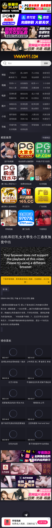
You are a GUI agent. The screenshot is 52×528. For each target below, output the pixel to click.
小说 (4, 116)
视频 (4, 85)
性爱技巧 (46, 119)
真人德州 (24, 73)
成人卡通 (35, 93)
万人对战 (35, 73)
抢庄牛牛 (46, 77)
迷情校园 (13, 119)
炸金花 (24, 77)
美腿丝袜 (13, 108)
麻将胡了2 (13, 77)
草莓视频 (35, 125)
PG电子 (13, 73)
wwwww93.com (26, 56)
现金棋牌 (35, 77)
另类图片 (46, 108)
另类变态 (46, 98)
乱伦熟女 (35, 98)
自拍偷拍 (24, 83)
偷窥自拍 (13, 104)
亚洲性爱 (13, 93)
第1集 (5, 289)
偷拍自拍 (24, 93)
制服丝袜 (13, 98)
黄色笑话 (35, 119)
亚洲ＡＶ (13, 83)
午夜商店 (24, 125)
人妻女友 (35, 114)
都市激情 (13, 114)
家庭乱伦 (24, 114)
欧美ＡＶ (35, 83)
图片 (4, 105)
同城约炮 (13, 125)
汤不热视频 (46, 125)
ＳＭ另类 (46, 87)
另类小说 (24, 119)
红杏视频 (13, 129)
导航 (4, 126)
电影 (4, 95)
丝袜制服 (24, 87)
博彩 (4, 74)
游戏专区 (46, 73)
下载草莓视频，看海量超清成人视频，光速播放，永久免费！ (26, 281)
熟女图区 (35, 108)
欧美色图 (35, 104)
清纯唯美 (24, 108)
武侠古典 (46, 114)
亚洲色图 (24, 104)
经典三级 (24, 98)
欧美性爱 (46, 93)
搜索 (46, 63)
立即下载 (42, 522)
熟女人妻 (13, 87)
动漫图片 (46, 104)
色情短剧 (24, 129)
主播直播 (35, 87)
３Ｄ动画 (46, 83)
